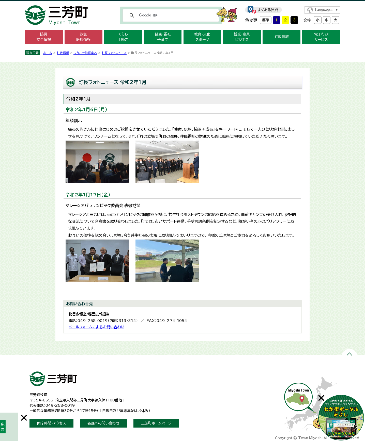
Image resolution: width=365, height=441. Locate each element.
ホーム (47, 52)
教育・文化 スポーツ (202, 36)
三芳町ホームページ (156, 423)
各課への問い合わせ (103, 423)
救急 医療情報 (83, 36)
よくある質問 (268, 10)
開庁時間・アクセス (51, 423)
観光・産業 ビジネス (242, 36)
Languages (324, 9)
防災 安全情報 (44, 36)
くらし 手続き (123, 36)
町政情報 (282, 37)
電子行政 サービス (321, 36)
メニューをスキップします (182, 3)
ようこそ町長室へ (85, 52)
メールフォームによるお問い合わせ (96, 327)
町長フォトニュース (114, 52)
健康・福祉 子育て (163, 36)
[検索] (170, 15)
